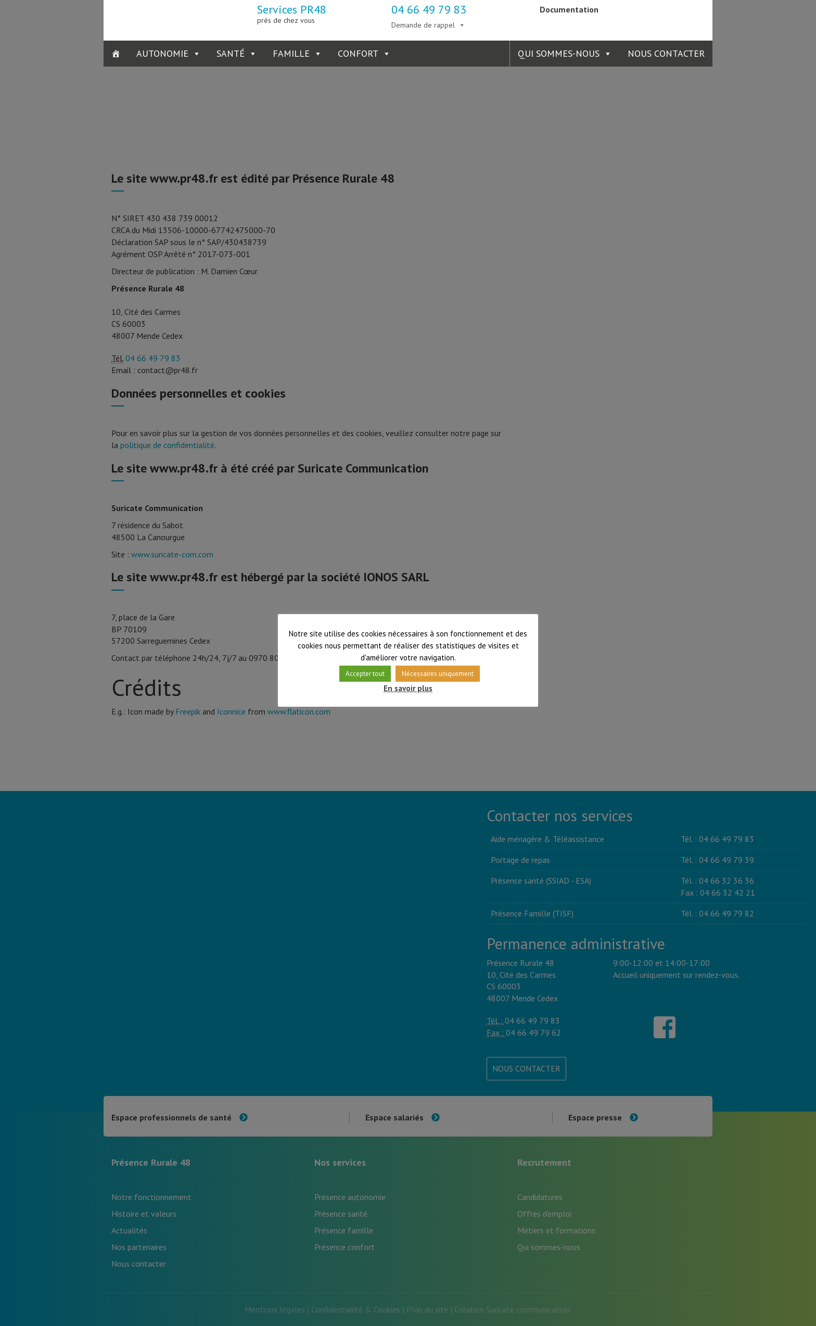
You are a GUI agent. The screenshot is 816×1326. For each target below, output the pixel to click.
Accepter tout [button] (365, 673)
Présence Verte (662, 18)
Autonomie (162, 53)
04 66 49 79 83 (428, 9)
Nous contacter (666, 53)
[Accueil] (116, 54)
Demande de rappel (423, 25)
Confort (358, 53)
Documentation (569, 9)
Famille (291, 53)
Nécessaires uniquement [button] (438, 673)
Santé (230, 53)
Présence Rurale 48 (154, 18)
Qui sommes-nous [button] (559, 53)
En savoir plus (408, 688)
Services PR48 (291, 13)
